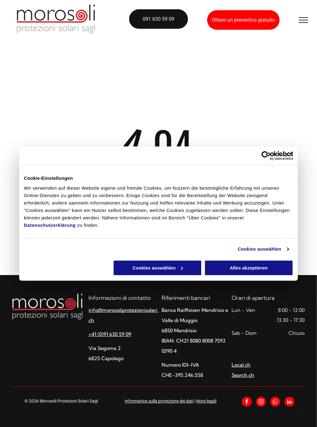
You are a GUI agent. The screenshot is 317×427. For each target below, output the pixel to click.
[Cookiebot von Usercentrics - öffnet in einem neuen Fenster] (266, 155)
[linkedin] (289, 402)
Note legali (206, 401)
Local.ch (241, 365)
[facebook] (247, 402)
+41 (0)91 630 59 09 (110, 334)
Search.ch (243, 375)
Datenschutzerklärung (50, 225)
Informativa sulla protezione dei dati (159, 401)
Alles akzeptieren (249, 267)
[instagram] (261, 402)
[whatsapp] (275, 402)
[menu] (303, 20)
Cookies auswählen (259, 249)
